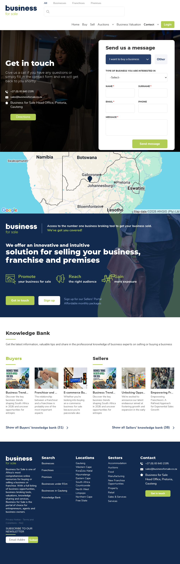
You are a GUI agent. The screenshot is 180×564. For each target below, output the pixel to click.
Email (109, 102)
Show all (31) (37, 427)
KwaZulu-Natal (84, 471)
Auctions (103, 24)
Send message (150, 143)
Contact (149, 24)
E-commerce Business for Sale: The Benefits (75, 392)
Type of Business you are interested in (131, 71)
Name (109, 86)
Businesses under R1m (54, 484)
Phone (142, 102)
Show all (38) (143, 427)
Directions (23, 117)
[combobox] (88, 11)
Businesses (48, 463)
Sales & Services (117, 497)
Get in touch (20, 300)
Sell (92, 24)
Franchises (48, 470)
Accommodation (117, 463)
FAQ (21, 523)
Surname (144, 86)
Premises (47, 477)
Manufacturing (116, 476)
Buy (84, 24)
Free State (81, 500)
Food (111, 472)
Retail (111, 492)
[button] (112, 24)
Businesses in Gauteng (54, 491)
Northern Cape (84, 497)
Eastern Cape (83, 478)
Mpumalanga (83, 474)
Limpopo (81, 493)
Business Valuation (129, 24)
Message (111, 117)
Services (112, 501)
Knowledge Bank (51, 497)
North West (82, 489)
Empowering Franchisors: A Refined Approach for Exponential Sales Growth (162, 392)
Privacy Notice (13, 520)
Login (168, 24)
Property (113, 488)
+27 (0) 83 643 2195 (22, 91)
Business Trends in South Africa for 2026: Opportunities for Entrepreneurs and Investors (17, 392)
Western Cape (84, 467)
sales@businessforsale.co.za (26, 97)
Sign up (49, 300)
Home (75, 24)
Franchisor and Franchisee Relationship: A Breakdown (46, 392)
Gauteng (80, 463)
